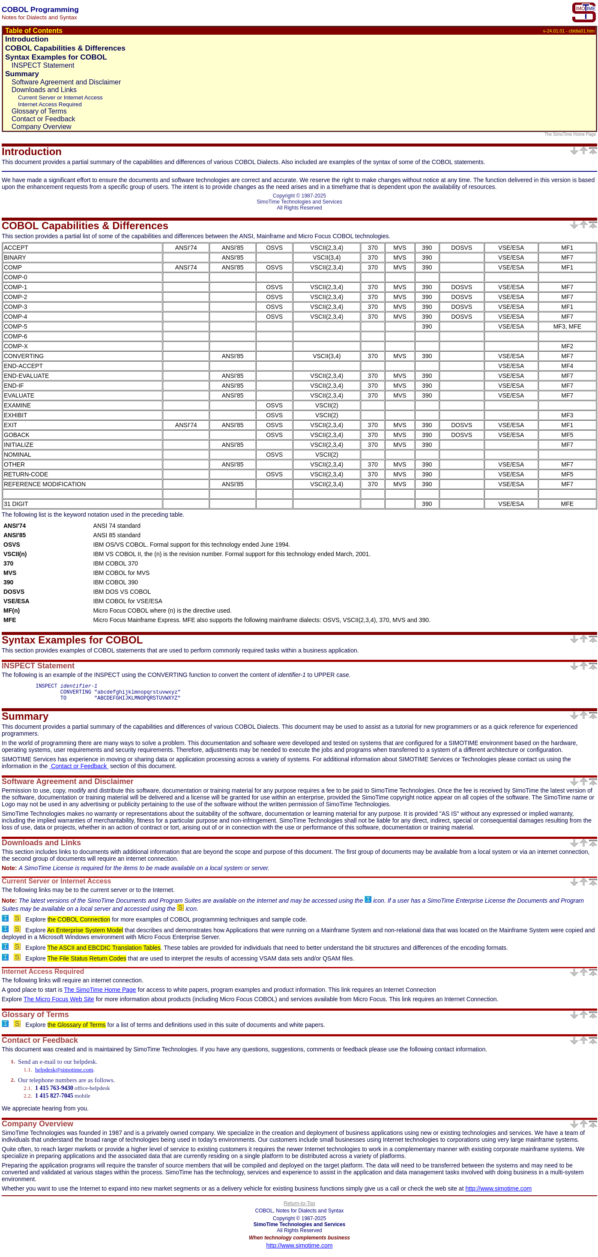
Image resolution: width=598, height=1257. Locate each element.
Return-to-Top (299, 1207)
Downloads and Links (44, 89)
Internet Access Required (50, 104)
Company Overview (42, 126)
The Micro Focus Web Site (59, 1003)
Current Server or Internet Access (60, 97)
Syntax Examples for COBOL (56, 57)
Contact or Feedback (43, 119)
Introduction (26, 39)
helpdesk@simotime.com (64, 1073)
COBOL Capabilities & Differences (65, 48)
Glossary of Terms (39, 111)
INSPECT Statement (43, 65)
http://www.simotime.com (498, 1192)
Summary (22, 73)
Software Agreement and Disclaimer (66, 82)
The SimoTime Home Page (570, 134)
